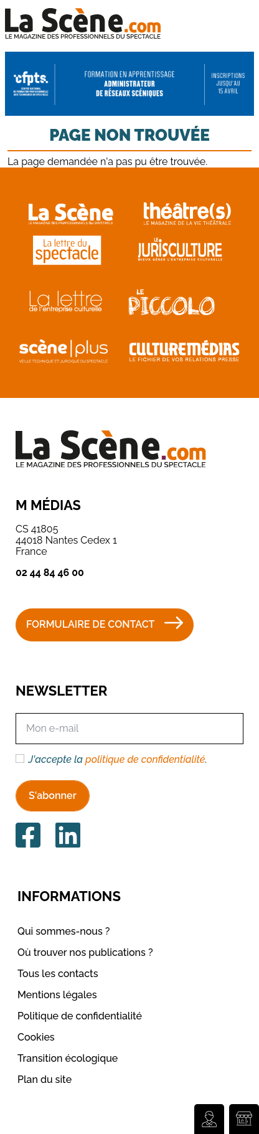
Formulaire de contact (90, 624)
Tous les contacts (57, 974)
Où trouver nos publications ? (85, 952)
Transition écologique (67, 1058)
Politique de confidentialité (79, 1016)
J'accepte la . (118, 759)
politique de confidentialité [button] (145, 759)
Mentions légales (57, 995)
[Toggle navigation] (232, 23)
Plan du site (44, 1079)
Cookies (36, 1037)
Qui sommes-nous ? (63, 931)
